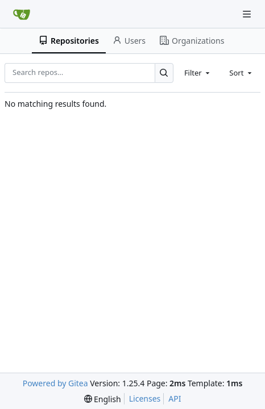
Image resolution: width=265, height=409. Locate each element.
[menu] (102, 399)
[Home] (22, 14)
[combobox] (197, 73)
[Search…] (164, 73)
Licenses (145, 398)
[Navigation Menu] (248, 14)
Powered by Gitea (55, 383)
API (174, 398)
